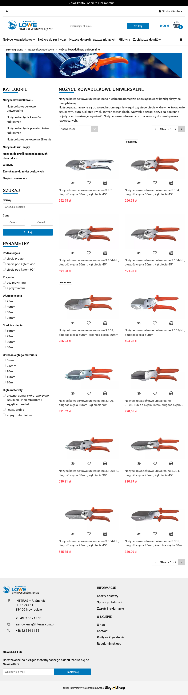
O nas (101, 625)
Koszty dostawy (107, 596)
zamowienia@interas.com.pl (35, 624)
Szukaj (28, 232)
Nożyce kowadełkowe (19, 39)
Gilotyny (124, 39)
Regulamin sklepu (109, 643)
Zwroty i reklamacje (110, 608)
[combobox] (78, 129)
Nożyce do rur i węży (52, 39)
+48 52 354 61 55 (27, 630)
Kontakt (102, 631)
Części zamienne (15, 178)
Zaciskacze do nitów (147, 39)
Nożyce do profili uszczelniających (92, 39)
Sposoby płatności (109, 602)
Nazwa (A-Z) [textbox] (68, 128)
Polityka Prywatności (111, 637)
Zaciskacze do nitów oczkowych (23, 171)
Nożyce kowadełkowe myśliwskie (29, 139)
